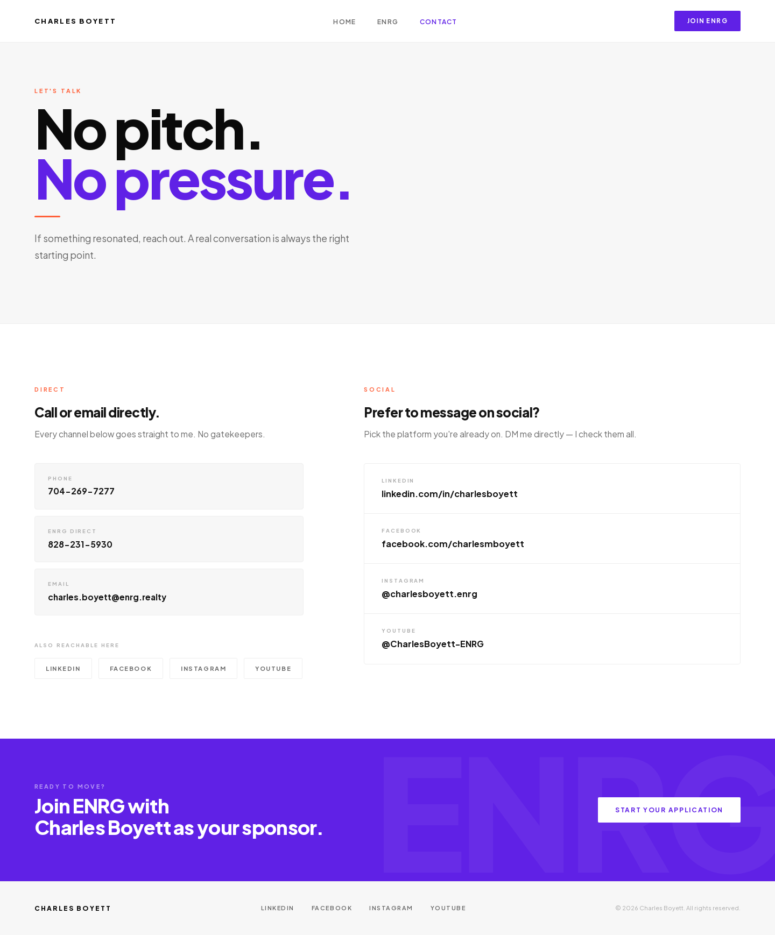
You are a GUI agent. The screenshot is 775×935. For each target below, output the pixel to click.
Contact (438, 22)
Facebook (131, 670)
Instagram (203, 670)
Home (344, 22)
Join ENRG (707, 21)
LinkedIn (63, 670)
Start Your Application (669, 810)
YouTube (273, 670)
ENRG (387, 22)
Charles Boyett (75, 21)
